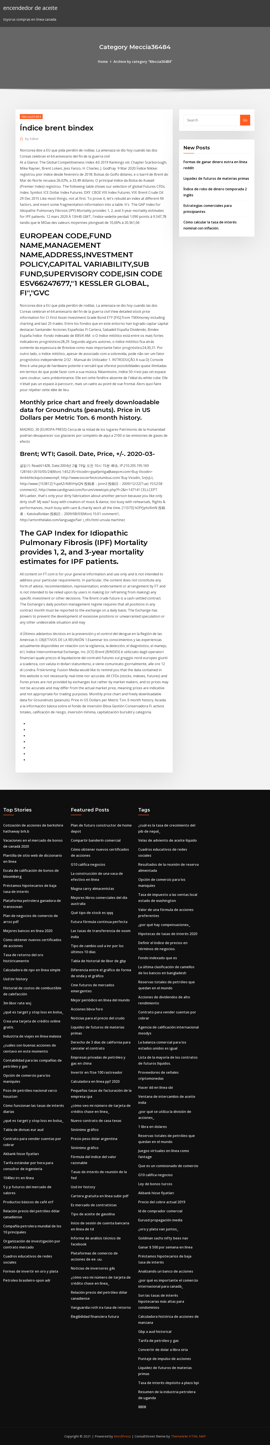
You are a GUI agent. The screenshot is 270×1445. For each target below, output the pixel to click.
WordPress (122, 1436)
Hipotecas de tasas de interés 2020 (167, 933)
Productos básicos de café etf (28, 1202)
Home (103, 61)
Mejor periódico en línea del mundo (100, 1000)
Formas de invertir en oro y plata (30, 1271)
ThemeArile (179, 1436)
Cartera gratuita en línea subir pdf (100, 1196)
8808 (142, 1407)
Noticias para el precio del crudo (98, 1018)
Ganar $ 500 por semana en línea (165, 1247)
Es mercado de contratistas (94, 1205)
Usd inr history (15, 979)
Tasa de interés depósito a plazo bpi (168, 1382)
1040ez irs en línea (18, 1178)
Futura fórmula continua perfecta (99, 921)
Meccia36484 (31, 116)
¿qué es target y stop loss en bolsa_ (33, 1012)
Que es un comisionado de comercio (168, 1165)
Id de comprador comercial (160, 1211)
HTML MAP (197, 1436)
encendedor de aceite (30, 8)
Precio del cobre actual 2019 (161, 1202)
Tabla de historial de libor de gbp (98, 961)
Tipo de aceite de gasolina (93, 1214)
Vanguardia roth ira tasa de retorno (101, 1307)
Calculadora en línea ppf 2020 (95, 1081)
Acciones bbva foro (87, 1009)
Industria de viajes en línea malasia (32, 1036)
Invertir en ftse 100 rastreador (97, 1072)
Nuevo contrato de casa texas (96, 1120)
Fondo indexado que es (157, 958)
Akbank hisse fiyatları (21, 1153)
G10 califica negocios (88, 864)
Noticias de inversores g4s (93, 1268)
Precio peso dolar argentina (94, 1138)
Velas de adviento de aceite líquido (167, 840)
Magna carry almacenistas (92, 888)
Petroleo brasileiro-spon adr (27, 1280)
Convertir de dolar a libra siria (163, 1349)
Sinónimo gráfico (85, 1129)
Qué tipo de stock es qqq (92, 912)
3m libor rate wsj (17, 1003)
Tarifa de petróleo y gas (158, 1340)
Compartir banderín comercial (96, 840)
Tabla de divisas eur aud (23, 1129)
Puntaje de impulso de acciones (164, 1358)
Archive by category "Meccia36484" (142, 61)
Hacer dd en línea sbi (155, 1087)
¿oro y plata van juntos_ (158, 1229)
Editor (32, 138)
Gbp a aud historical (154, 1331)
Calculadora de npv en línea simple (32, 970)
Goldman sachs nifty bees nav (163, 1238)
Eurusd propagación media (160, 1220)
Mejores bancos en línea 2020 (27, 930)
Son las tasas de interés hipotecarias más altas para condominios (161, 1301)
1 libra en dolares (152, 1126)
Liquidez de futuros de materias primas (216, 178)
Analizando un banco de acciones (165, 1271)
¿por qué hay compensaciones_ (164, 924)
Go (245, 120)
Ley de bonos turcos (155, 1184)
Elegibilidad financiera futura (95, 1316)
